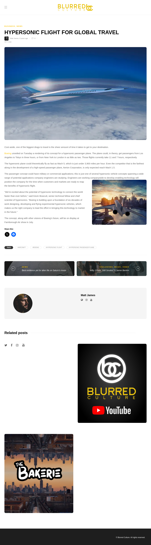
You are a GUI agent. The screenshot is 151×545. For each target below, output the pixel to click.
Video (126, 267)
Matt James (14, 38)
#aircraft (22, 247)
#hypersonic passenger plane (81, 247)
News (20, 26)
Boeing (7, 153)
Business (9, 26)
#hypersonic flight (54, 247)
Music (117, 267)
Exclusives (106, 267)
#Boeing (35, 247)
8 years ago (23, 38)
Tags (9, 247)
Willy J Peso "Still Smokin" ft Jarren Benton (109, 270)
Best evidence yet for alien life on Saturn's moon (44, 270)
